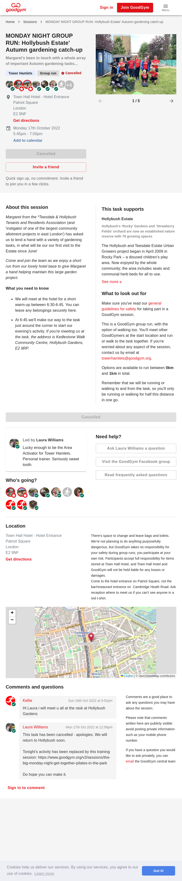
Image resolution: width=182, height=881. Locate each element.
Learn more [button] (44, 874)
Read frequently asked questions (136, 474)
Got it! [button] (158, 871)
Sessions (30, 22)
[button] (165, 7)
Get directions (26, 121)
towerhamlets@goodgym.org (126, 358)
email (130, 761)
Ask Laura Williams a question (136, 448)
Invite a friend (46, 167)
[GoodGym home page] (16, 7)
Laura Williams (50, 440)
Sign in (106, 7)
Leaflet (127, 676)
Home (10, 22)
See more (112, 282)
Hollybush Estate (117, 219)
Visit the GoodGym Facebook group (136, 461)
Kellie (27, 700)
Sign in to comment (26, 788)
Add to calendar (27, 140)
